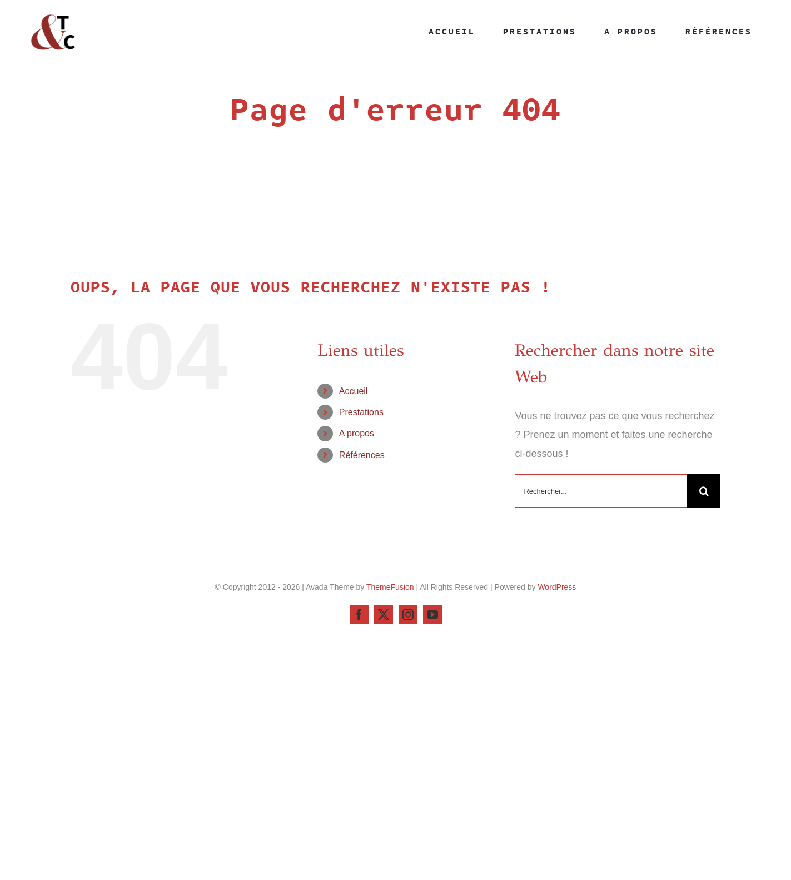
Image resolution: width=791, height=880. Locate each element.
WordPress (557, 587)
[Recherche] (703, 491)
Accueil (353, 391)
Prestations (361, 412)
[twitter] (383, 614)
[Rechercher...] (601, 491)
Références (362, 455)
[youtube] (432, 614)
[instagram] (408, 614)
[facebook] (359, 614)
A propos (356, 433)
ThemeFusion (390, 587)
